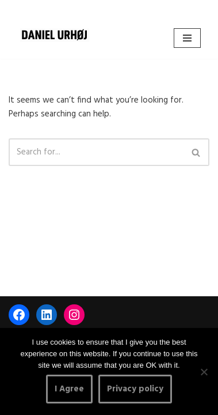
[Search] (96, 152)
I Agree (69, 389)
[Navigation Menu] (187, 38)
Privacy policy (135, 389)
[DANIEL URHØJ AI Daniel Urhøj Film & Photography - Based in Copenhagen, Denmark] (54, 35)
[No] (203, 372)
